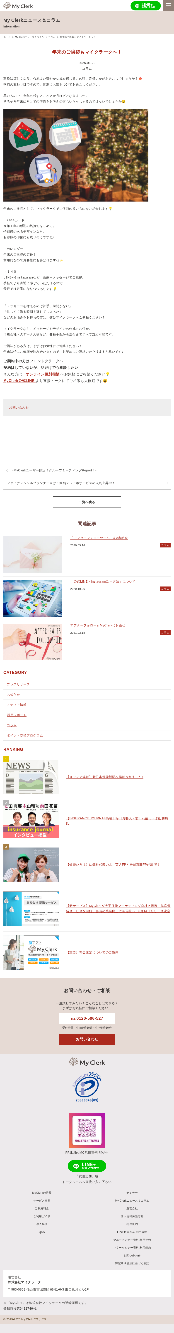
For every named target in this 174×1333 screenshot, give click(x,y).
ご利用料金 (42, 1208)
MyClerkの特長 (41, 1192)
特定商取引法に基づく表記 (132, 1263)
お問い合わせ (19, 407)
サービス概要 (41, 1200)
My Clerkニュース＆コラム (132, 1200)
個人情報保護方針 (132, 1216)
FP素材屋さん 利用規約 (132, 1232)
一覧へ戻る (87, 502)
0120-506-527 (87, 1018)
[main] (87, 532)
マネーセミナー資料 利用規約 (132, 1240)
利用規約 (132, 1224)
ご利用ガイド (41, 1216)
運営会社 (132, 1208)
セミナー (132, 1192)
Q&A (42, 1232)
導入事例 (42, 1224)
